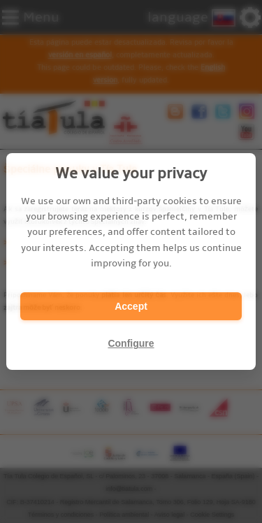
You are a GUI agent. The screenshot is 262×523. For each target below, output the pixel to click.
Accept (131, 306)
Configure (131, 343)
